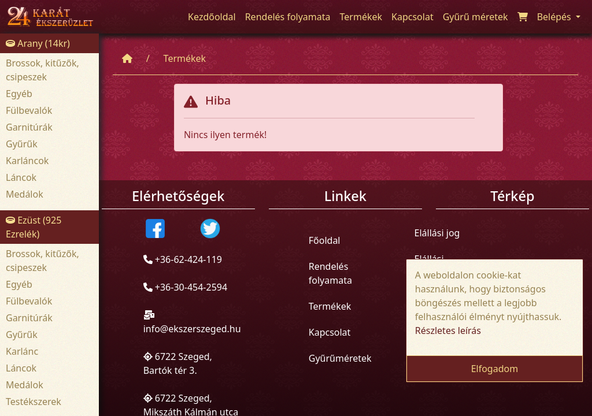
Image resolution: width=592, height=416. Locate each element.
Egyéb (19, 93)
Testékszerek (33, 401)
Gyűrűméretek (340, 358)
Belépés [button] (555, 16)
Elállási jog (437, 232)
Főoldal (325, 240)
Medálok (24, 194)
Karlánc (22, 351)
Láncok (21, 177)
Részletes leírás (448, 330)
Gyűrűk (22, 144)
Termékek (185, 58)
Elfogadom (495, 368)
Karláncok (27, 160)
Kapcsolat (330, 332)
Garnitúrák (29, 127)
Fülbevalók (29, 110)
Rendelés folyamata (330, 273)
